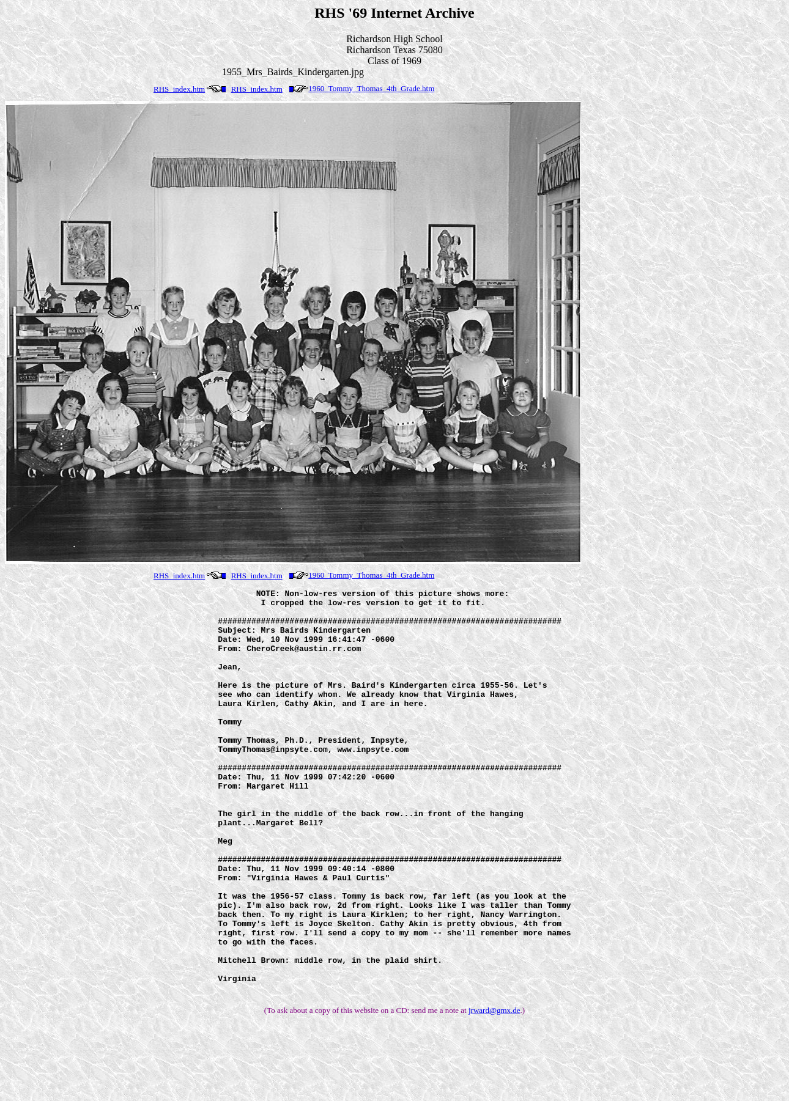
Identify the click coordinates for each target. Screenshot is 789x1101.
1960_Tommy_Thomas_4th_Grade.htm (371, 88)
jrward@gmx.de (494, 1090)
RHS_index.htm (179, 89)
